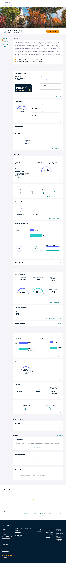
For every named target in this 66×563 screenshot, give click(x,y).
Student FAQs (17, 530)
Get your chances (46, 173)
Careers (3, 531)
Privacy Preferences (5, 551)
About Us (3, 529)
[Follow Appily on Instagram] (2, 556)
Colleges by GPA (38, 528)
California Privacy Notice (6, 538)
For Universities (17, 527)
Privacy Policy (4, 534)
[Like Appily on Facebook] (6, 556)
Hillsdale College (20, 5)
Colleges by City (28, 528)
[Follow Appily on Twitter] (4, 556)
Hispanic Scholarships (49, 532)
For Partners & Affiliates (19, 528)
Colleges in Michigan (14, 5)
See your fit (17, 177)
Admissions (5, 41)
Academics (5, 43)
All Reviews (59, 435)
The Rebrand (17, 535)
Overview (5, 38)
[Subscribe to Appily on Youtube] (11, 556)
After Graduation (6, 46)
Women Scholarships (49, 528)
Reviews (4, 47)
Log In (60, 2)
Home (3, 5)
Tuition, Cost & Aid (6, 39)
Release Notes (4, 546)
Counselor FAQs (18, 532)
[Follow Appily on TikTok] (8, 556)
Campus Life (5, 44)
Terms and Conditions (5, 533)
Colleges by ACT (38, 529)
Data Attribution (4, 542)
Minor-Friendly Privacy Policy (7, 536)
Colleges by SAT (38, 531)
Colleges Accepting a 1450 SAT (55, 514)
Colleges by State (7, 5)
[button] (61, 31)
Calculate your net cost (19, 81)
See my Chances (52, 31)
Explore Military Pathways (21, 90)
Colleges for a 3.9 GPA (23, 514)
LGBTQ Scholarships (49, 534)
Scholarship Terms (5, 544)
